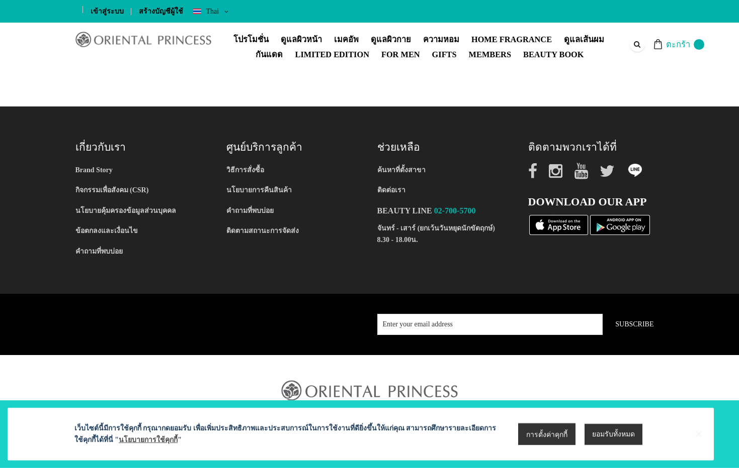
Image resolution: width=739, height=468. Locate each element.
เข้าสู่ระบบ (107, 11)
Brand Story (94, 170)
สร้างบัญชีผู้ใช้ (161, 11)
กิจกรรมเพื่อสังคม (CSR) (112, 190)
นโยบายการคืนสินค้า (259, 190)
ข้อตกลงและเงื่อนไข (106, 231)
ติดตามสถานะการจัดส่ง (262, 231)
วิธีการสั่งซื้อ (245, 170)
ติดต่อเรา (391, 190)
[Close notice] (699, 453)
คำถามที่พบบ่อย (99, 251)
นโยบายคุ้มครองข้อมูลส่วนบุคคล (125, 210)
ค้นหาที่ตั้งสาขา (401, 170)
